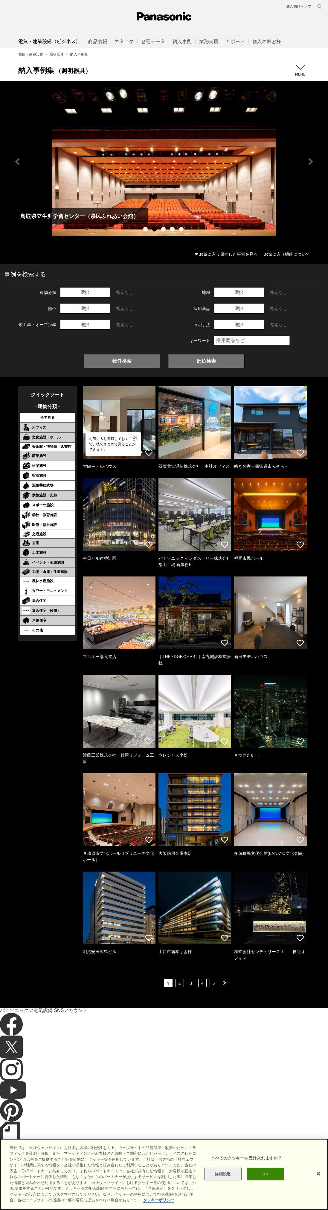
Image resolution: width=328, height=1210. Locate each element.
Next (311, 162)
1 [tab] (146, 230)
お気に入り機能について (287, 254)
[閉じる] (318, 1173)
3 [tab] (164, 230)
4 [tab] (173, 230)
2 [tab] (155, 230)
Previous (17, 162)
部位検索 (206, 361)
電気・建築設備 (30, 54)
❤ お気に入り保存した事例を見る (226, 254)
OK (265, 1174)
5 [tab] (182, 230)
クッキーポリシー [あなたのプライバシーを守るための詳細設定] (158, 1200)
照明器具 (56, 54)
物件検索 (122, 361)
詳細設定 (223, 1174)
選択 (85, 292)
